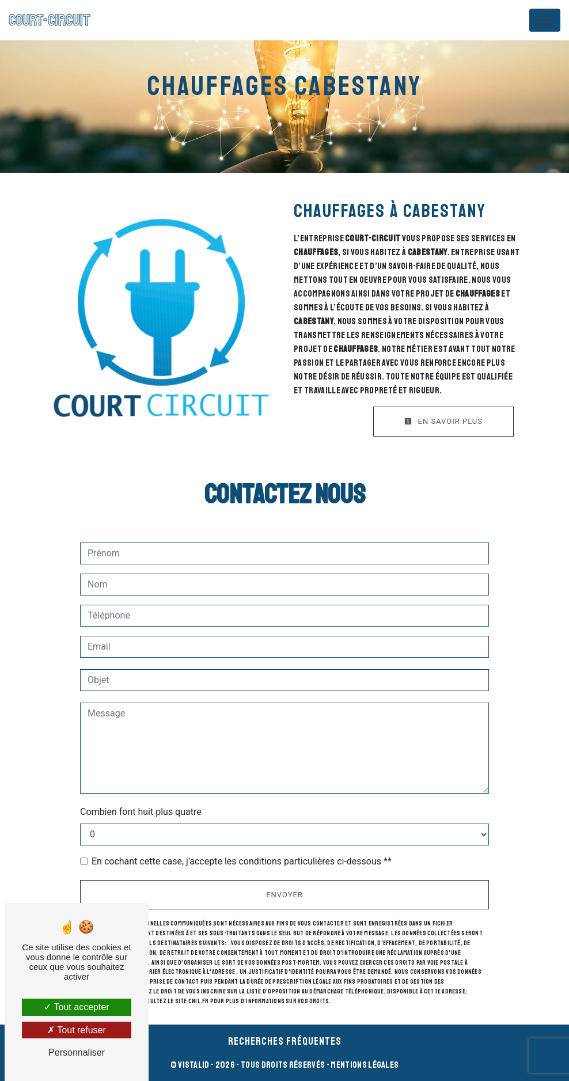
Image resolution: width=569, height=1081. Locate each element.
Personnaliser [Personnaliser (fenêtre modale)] (76, 1052)
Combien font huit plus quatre (141, 811)
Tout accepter (76, 1007)
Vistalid (194, 1065)
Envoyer (284, 894)
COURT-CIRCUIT (49, 20)
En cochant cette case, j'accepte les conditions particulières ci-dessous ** (242, 861)
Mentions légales (364, 1065)
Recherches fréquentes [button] (285, 1041)
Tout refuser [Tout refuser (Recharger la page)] (76, 1030)
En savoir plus (443, 421)
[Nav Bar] (544, 20)
